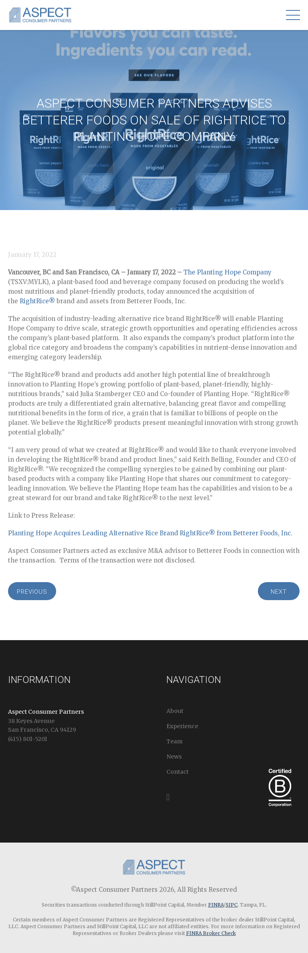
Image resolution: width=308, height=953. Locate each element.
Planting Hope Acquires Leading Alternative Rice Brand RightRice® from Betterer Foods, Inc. (150, 533)
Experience (182, 726)
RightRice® (37, 301)
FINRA (216, 905)
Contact (177, 771)
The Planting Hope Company (227, 272)
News (174, 756)
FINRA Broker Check (211, 933)
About (174, 711)
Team (174, 741)
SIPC (231, 905)
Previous (32, 591)
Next (279, 591)
